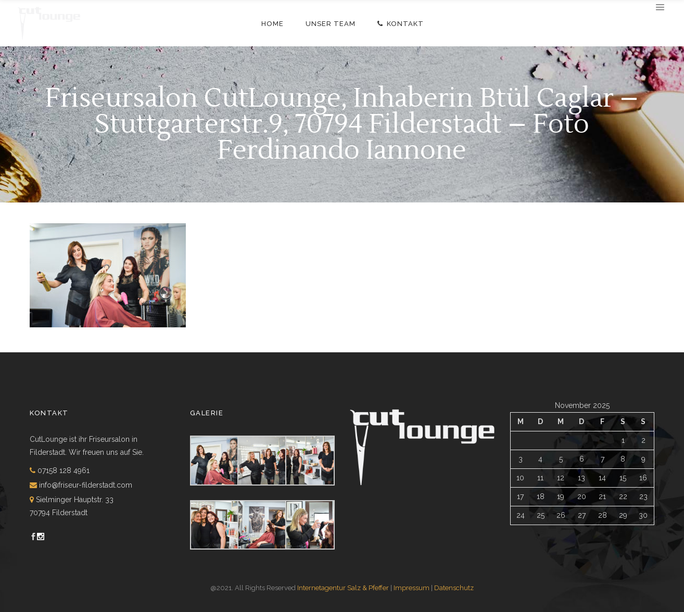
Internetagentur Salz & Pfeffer (343, 588)
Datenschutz (454, 588)
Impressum (411, 588)
